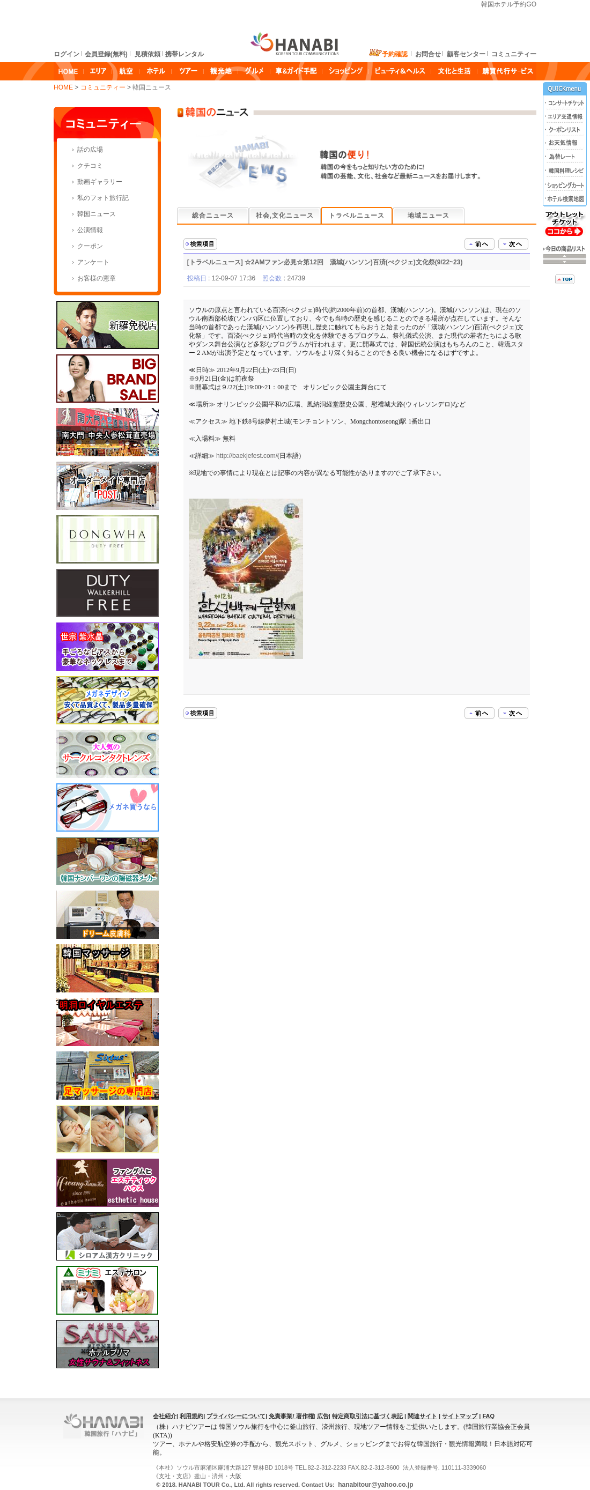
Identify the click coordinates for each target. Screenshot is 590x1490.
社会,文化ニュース (285, 215)
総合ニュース (213, 215)
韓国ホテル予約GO (508, 4)
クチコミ (90, 165)
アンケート (93, 262)
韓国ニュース (96, 214)
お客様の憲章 (96, 278)
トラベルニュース (357, 215)
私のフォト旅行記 (103, 198)
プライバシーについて (236, 1416)
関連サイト (422, 1416)
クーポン (90, 246)
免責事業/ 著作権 (291, 1416)
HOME (63, 87)
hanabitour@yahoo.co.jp (375, 1484)
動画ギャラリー (99, 182)
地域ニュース (428, 215)
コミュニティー (103, 87)
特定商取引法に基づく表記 (367, 1416)
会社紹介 (164, 1416)
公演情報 (90, 230)
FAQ (488, 1416)
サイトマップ (459, 1416)
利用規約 (191, 1416)
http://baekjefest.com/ (246, 455)
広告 (323, 1416)
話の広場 (90, 149)
